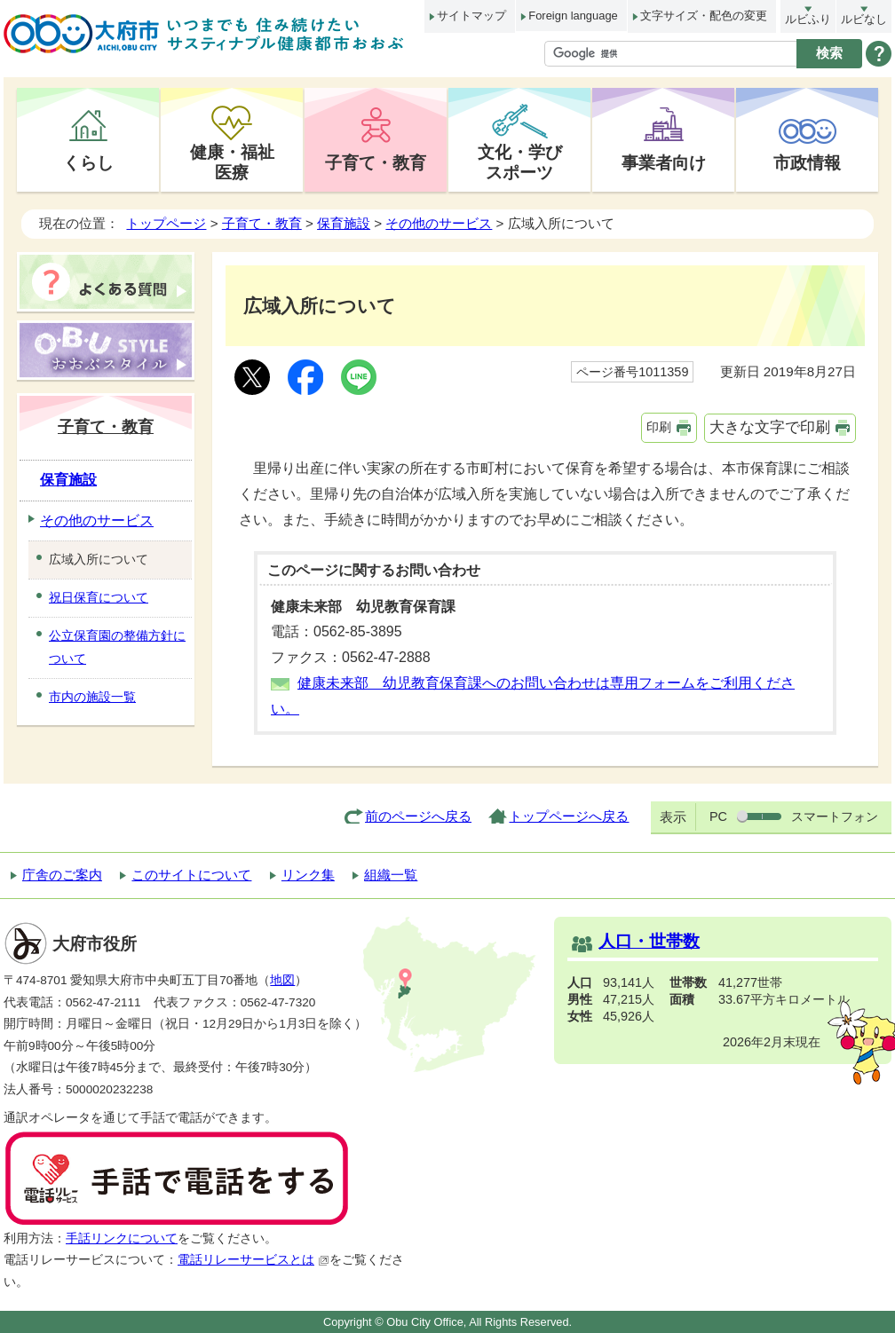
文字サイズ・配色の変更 (703, 15)
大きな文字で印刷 (769, 427)
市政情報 (807, 162)
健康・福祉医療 (232, 162)
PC (718, 816)
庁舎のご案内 (62, 874)
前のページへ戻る (418, 816)
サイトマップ (471, 15)
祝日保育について (98, 597)
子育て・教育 (375, 162)
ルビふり (808, 19)
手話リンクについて (122, 1238)
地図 (282, 980)
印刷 (658, 427)
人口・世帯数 (649, 941)
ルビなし (864, 19)
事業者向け (664, 162)
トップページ (166, 223)
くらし (88, 162)
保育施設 (343, 223)
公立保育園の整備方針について (117, 647)
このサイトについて (191, 874)
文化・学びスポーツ (520, 162)
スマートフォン (834, 816)
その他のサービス (438, 223)
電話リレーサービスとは (253, 1259)
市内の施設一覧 (92, 697)
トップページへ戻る (569, 816)
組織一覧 (390, 874)
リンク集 (308, 874)
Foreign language (572, 15)
